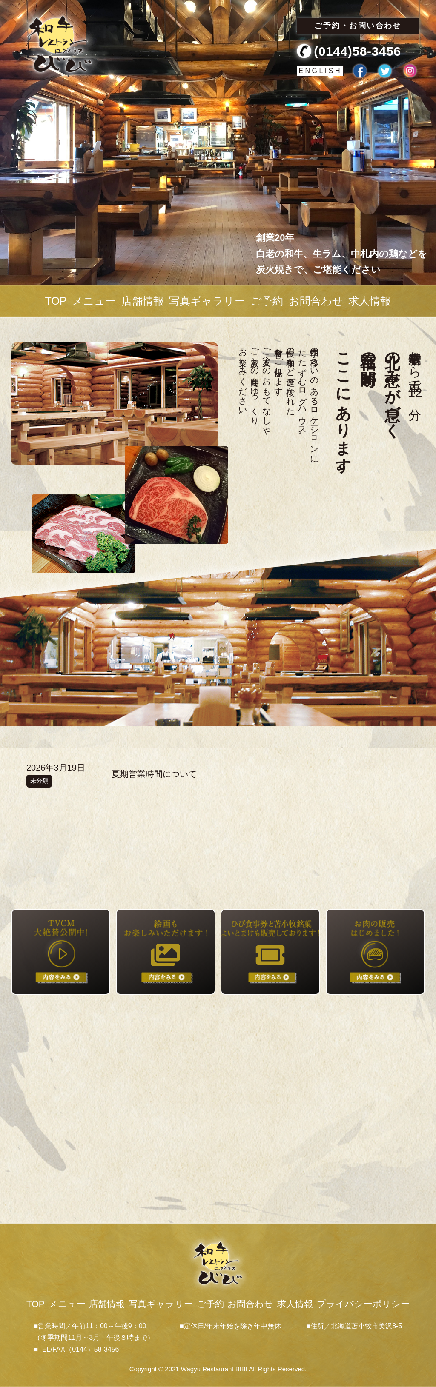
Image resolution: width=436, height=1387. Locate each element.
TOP (56, 301)
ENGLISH (320, 70)
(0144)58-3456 (357, 51)
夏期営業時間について (154, 774)
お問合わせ (316, 301)
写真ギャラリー (207, 301)
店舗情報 (142, 301)
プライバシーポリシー (363, 1304)
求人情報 (369, 301)
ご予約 (267, 301)
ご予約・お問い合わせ (358, 25)
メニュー (94, 301)
